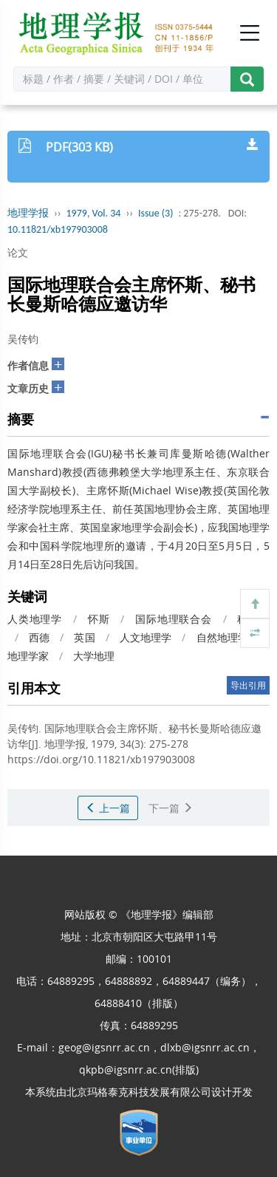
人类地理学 (34, 619)
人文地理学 (145, 637)
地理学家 (28, 656)
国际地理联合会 (173, 619)
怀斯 (99, 619)
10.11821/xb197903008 (57, 229)
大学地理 (93, 656)
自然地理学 (222, 637)
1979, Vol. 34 (93, 213)
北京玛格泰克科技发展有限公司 (138, 1092)
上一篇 (108, 808)
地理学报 (28, 213)
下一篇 (170, 808)
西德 (39, 637)
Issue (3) (156, 213)
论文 (17, 252)
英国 (84, 637)
